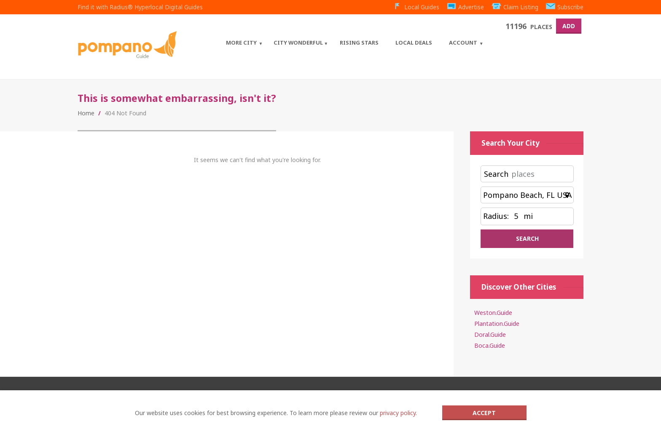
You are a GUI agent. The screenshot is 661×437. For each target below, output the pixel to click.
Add (568, 26)
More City (241, 42)
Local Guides (415, 7)
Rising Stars (359, 42)
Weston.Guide (493, 313)
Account (463, 42)
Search (496, 174)
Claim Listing (515, 7)
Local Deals (413, 42)
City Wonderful (298, 42)
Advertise (465, 7)
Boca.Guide (489, 345)
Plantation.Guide (496, 324)
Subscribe (565, 7)
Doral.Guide (490, 334)
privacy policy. (398, 413)
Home (86, 113)
